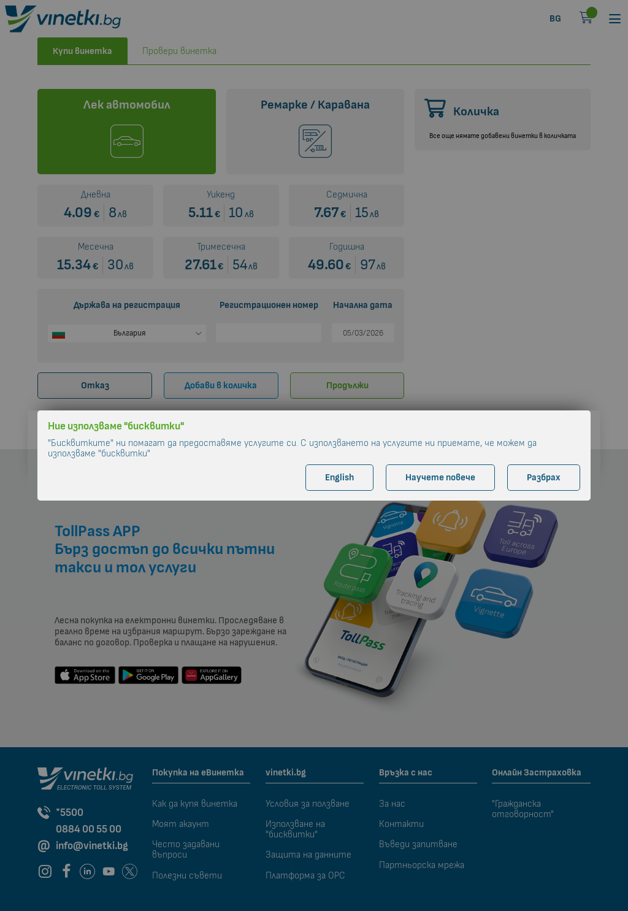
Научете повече (440, 477)
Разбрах (544, 477)
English (339, 477)
